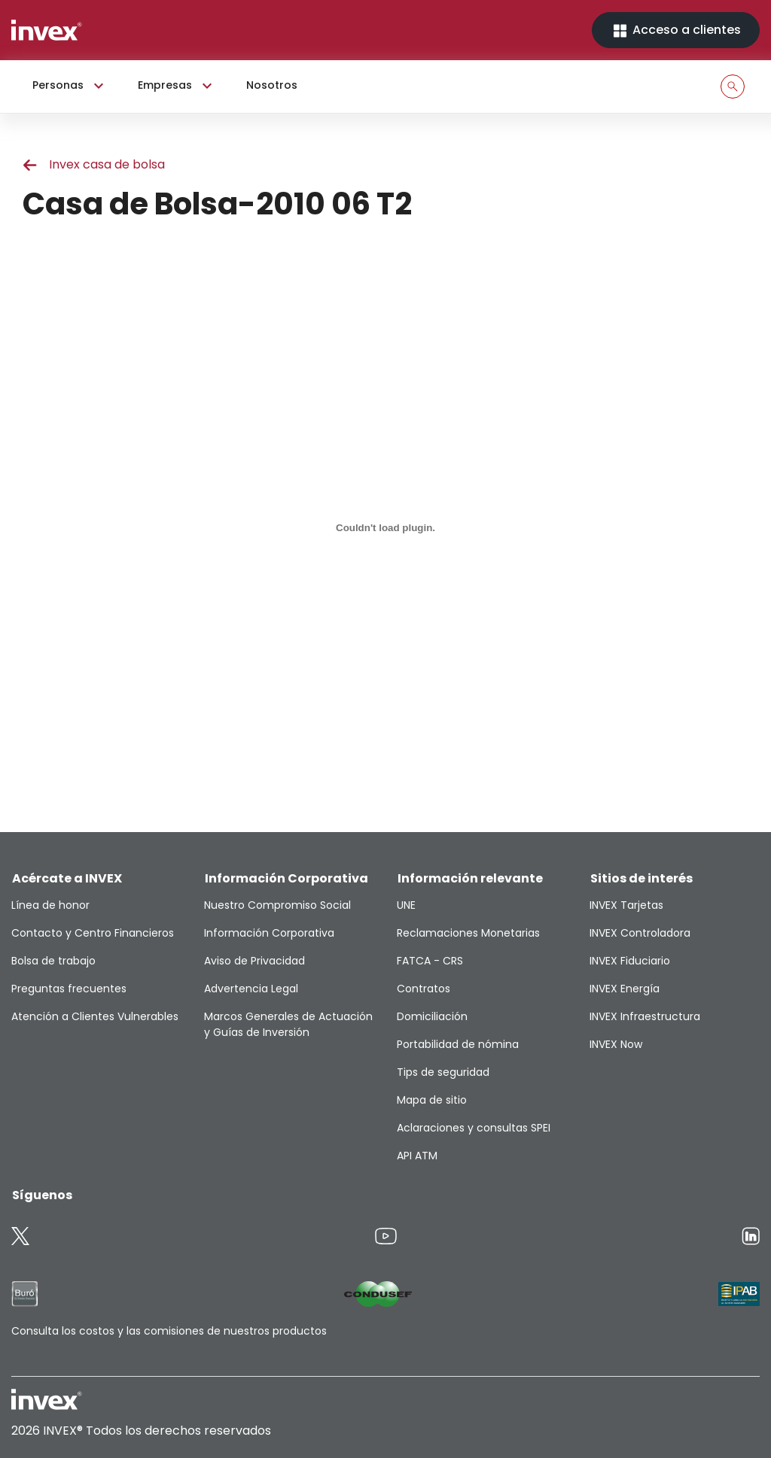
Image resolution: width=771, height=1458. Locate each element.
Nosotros (271, 85)
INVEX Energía (625, 988)
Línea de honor (50, 905)
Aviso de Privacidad (254, 960)
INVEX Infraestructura (645, 1016)
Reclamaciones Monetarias (468, 932)
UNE (406, 905)
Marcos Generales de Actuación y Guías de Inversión (288, 1024)
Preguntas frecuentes (68, 988)
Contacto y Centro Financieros (92, 932)
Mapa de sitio (432, 1099)
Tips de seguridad (443, 1072)
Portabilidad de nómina (458, 1044)
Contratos (423, 988)
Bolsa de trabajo (53, 960)
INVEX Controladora (640, 932)
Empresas (177, 86)
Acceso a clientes (676, 30)
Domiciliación (432, 1016)
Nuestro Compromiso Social (277, 905)
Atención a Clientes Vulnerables (94, 1016)
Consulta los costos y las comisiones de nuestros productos (169, 1330)
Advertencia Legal (251, 988)
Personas (70, 86)
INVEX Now (616, 1044)
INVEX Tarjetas (626, 905)
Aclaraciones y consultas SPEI (473, 1127)
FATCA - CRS (430, 960)
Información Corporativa (269, 932)
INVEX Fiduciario (630, 960)
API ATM (417, 1155)
